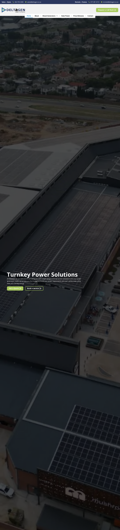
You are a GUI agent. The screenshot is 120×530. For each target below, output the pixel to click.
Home (29, 16)
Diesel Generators (50, 15)
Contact (90, 16)
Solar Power (65, 16)
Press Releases (78, 16)
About (37, 16)
